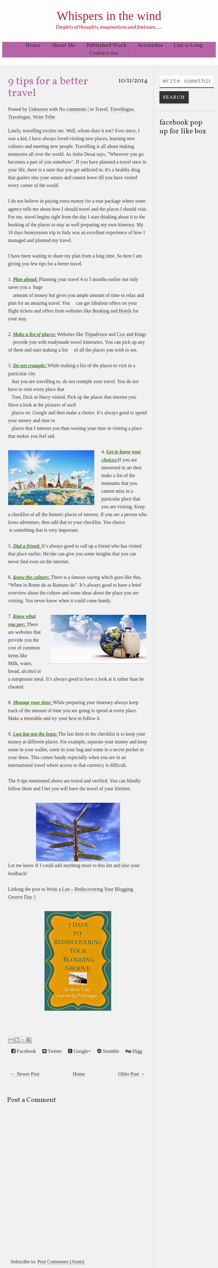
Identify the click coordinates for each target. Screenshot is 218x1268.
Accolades (150, 45)
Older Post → (131, 1074)
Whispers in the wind (109, 15)
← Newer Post (25, 1074)
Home (33, 45)
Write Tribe (44, 117)
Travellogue (121, 109)
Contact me (103, 53)
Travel (101, 109)
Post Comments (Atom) (61, 1261)
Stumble (108, 1051)
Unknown (38, 109)
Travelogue (19, 117)
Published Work (106, 45)
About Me (63, 45)
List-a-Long (188, 45)
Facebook (23, 1051)
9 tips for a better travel (48, 87)
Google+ (79, 1051)
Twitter (52, 1051)
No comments (73, 109)
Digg (133, 1051)
